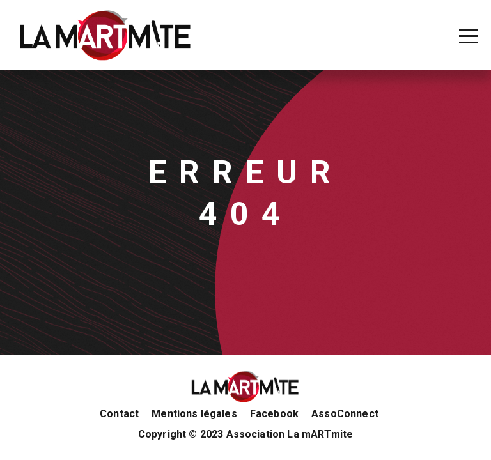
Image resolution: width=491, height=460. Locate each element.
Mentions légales (194, 414)
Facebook (274, 414)
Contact (119, 414)
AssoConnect (344, 414)
